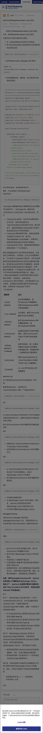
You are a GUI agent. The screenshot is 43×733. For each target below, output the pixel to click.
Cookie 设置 (21, 724)
